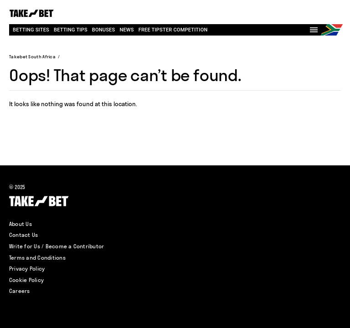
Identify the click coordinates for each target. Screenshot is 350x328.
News (126, 30)
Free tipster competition (173, 30)
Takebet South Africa (32, 57)
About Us (20, 223)
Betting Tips (71, 30)
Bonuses (103, 30)
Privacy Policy (27, 268)
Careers (19, 290)
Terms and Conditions (37, 257)
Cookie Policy (26, 280)
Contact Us (23, 234)
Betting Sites (31, 30)
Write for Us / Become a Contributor (56, 246)
